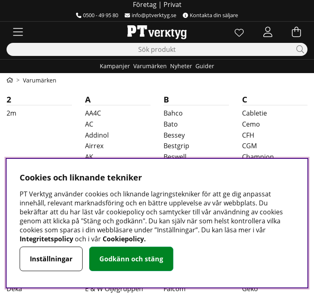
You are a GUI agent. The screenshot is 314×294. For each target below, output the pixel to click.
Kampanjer (115, 66)
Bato (171, 124)
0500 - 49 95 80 (97, 15)
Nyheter (181, 66)
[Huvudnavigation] (18, 32)
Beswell (175, 156)
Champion (258, 156)
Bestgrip (176, 145)
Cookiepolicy (123, 238)
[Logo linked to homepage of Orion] (156, 31)
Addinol (97, 135)
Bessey (174, 135)
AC (89, 124)
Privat (173, 4)
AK (89, 156)
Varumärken (150, 66)
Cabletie (254, 113)
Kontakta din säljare (210, 15)
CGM (249, 145)
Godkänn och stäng (131, 258)
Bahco (173, 113)
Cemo (251, 124)
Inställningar (51, 258)
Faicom (175, 288)
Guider (204, 66)
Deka (14, 288)
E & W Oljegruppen (114, 288)
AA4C (93, 113)
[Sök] (157, 49)
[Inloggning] (268, 31)
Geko (250, 288)
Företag (145, 4)
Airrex (94, 145)
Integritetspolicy (46, 238)
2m (11, 113)
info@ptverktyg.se (150, 15)
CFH (248, 135)
